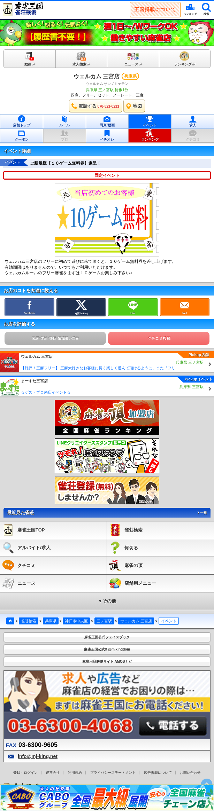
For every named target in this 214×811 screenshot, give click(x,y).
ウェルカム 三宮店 (97, 76)
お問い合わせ (190, 772)
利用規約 (75, 772)
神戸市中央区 (76, 621)
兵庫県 (50, 621)
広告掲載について (158, 772)
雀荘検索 (28, 621)
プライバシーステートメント (113, 772)
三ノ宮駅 (104, 621)
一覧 (202, 512)
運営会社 (53, 772)
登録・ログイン (25, 772)
